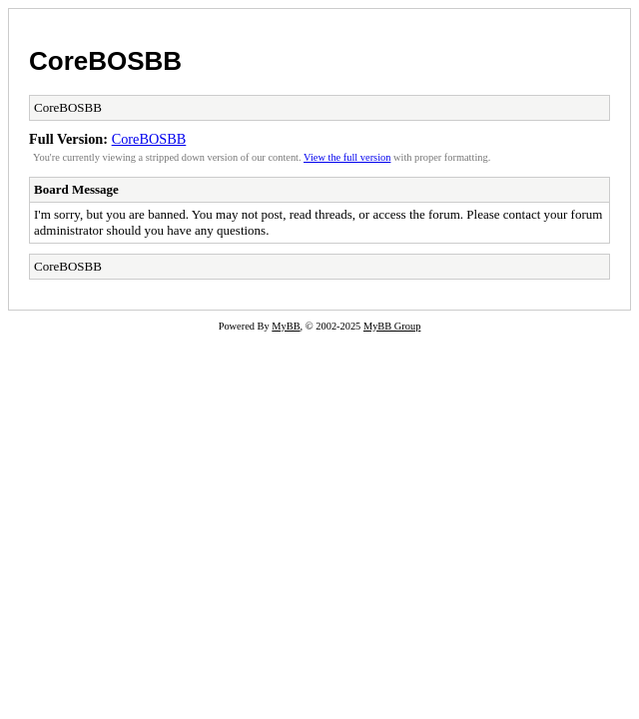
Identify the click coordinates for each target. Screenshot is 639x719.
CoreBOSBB (105, 61)
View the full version (347, 157)
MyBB (286, 326)
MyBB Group (391, 326)
